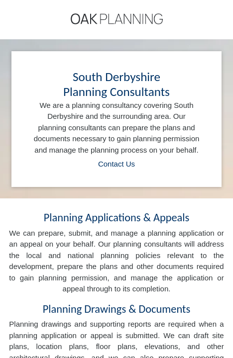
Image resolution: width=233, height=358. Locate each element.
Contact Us (116, 164)
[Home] (117, 18)
